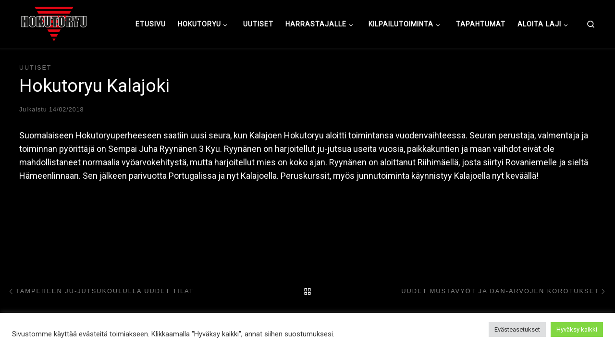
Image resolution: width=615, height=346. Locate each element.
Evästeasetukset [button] (517, 329)
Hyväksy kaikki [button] (576, 329)
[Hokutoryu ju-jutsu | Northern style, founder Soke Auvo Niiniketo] (54, 23)
